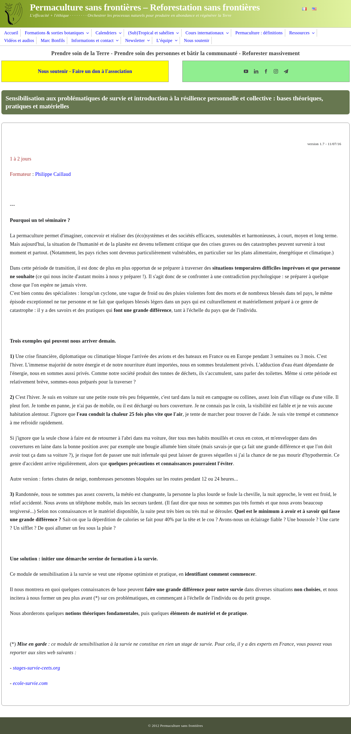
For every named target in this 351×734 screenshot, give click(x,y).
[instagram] (276, 71)
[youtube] (246, 71)
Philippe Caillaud (53, 174)
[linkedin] (256, 71)
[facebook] (266, 71)
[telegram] (286, 71)
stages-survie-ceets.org (36, 668)
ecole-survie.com (30, 683)
